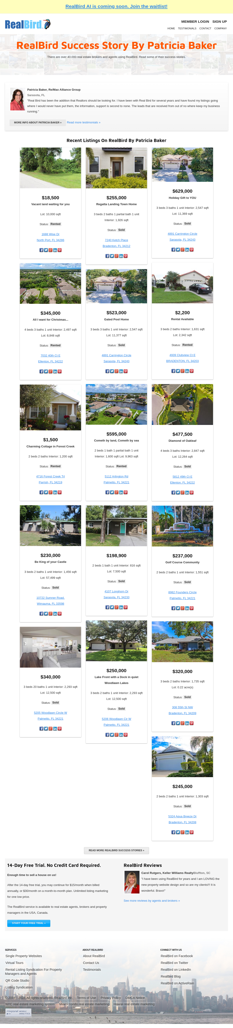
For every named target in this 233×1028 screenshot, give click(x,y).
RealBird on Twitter (174, 963)
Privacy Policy (111, 998)
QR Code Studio (17, 980)
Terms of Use (86, 998)
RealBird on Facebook (177, 956)
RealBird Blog (170, 976)
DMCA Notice (135, 998)
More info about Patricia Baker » (37, 122)
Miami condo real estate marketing (84, 1004)
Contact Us (91, 963)
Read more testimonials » (83, 122)
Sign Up (219, 21)
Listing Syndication (19, 987)
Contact (205, 28)
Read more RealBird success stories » (116, 850)
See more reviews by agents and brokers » (152, 900)
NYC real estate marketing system (30, 1004)
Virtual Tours (14, 963)
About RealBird (94, 956)
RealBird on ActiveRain (177, 983)
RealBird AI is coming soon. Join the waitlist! (116, 6)
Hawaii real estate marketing (134, 1004)
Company (220, 28)
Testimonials (187, 28)
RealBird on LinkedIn (176, 969)
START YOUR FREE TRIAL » (29, 923)
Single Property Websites (23, 956)
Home (171, 28)
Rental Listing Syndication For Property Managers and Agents (33, 972)
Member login (195, 21)
